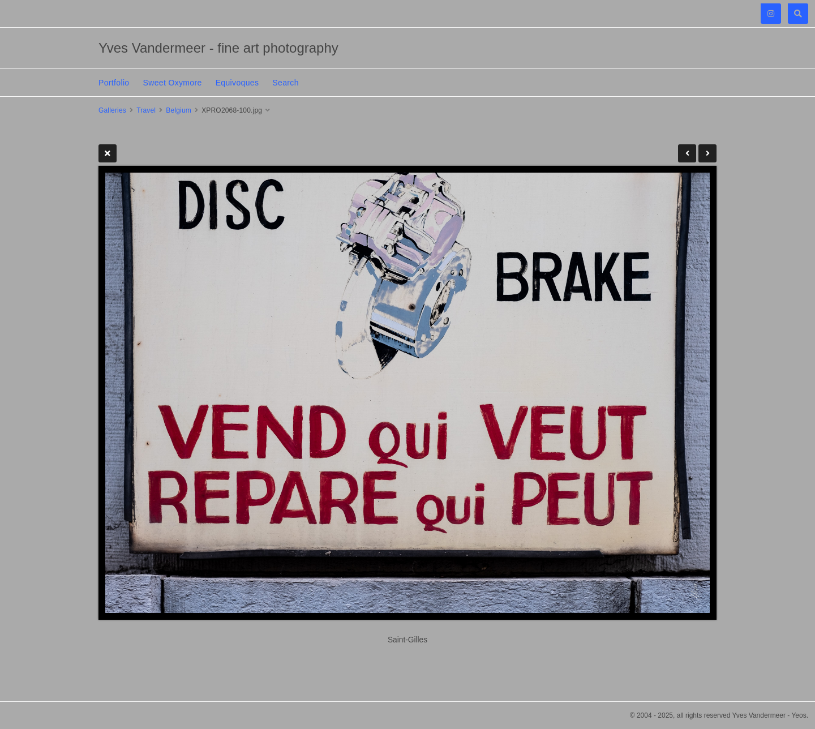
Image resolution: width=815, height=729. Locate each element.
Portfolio (114, 82)
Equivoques (237, 82)
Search (285, 82)
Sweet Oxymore (172, 82)
